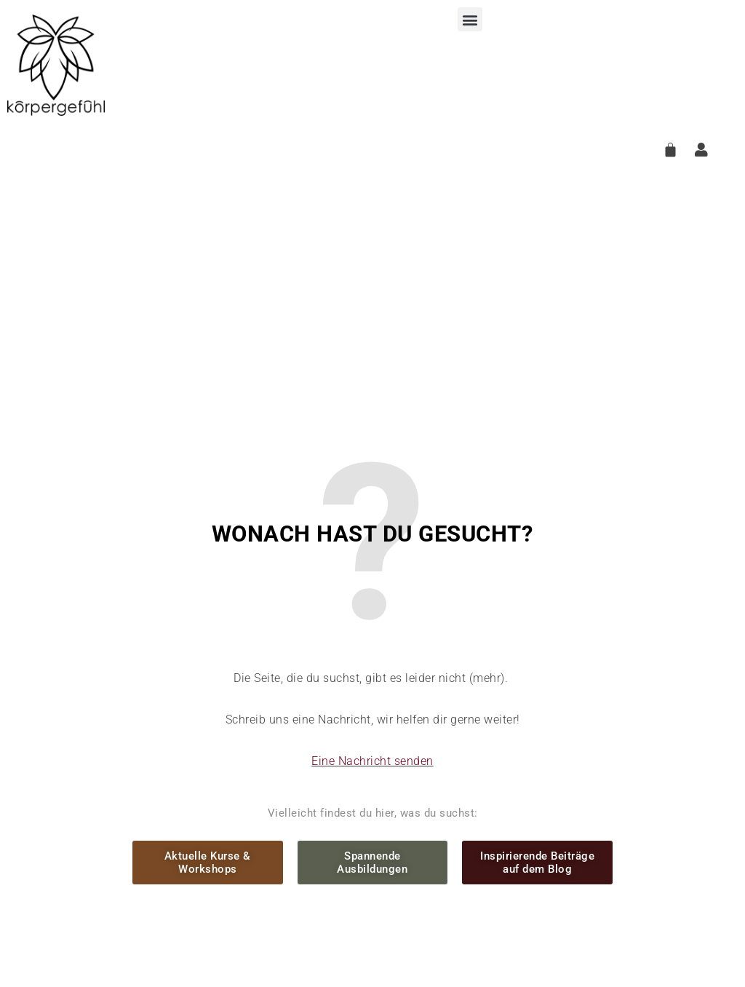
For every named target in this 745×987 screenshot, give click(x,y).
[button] (470, 19)
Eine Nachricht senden (372, 761)
